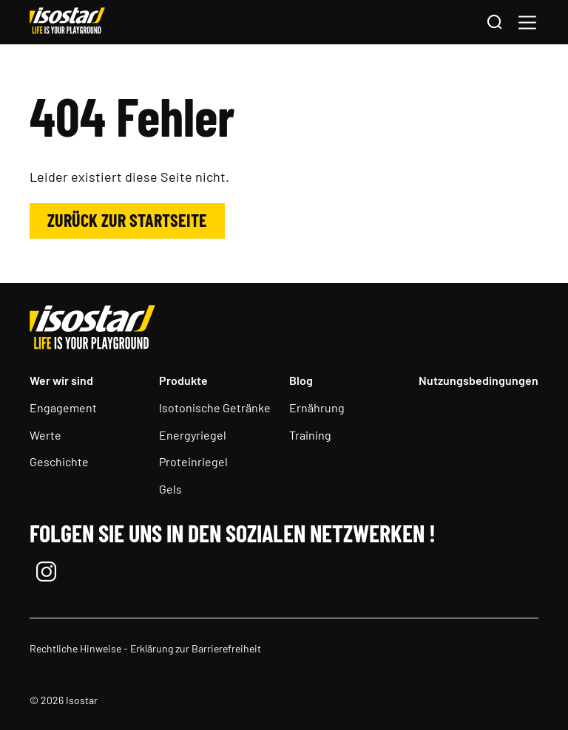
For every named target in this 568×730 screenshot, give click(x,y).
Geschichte (59, 461)
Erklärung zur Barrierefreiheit (195, 648)
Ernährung (317, 407)
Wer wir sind (61, 380)
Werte (45, 435)
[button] (527, 22)
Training (310, 435)
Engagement (63, 407)
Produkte (183, 380)
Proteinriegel (193, 461)
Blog (301, 380)
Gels (170, 489)
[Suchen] (494, 23)
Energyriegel (192, 435)
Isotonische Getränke (215, 407)
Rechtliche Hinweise (75, 648)
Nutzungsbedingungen (478, 380)
